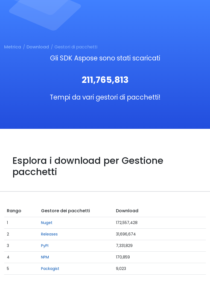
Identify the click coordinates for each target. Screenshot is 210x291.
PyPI (44, 245)
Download (38, 47)
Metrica (12, 47)
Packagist (50, 268)
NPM (45, 257)
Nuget (46, 222)
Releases (49, 234)
